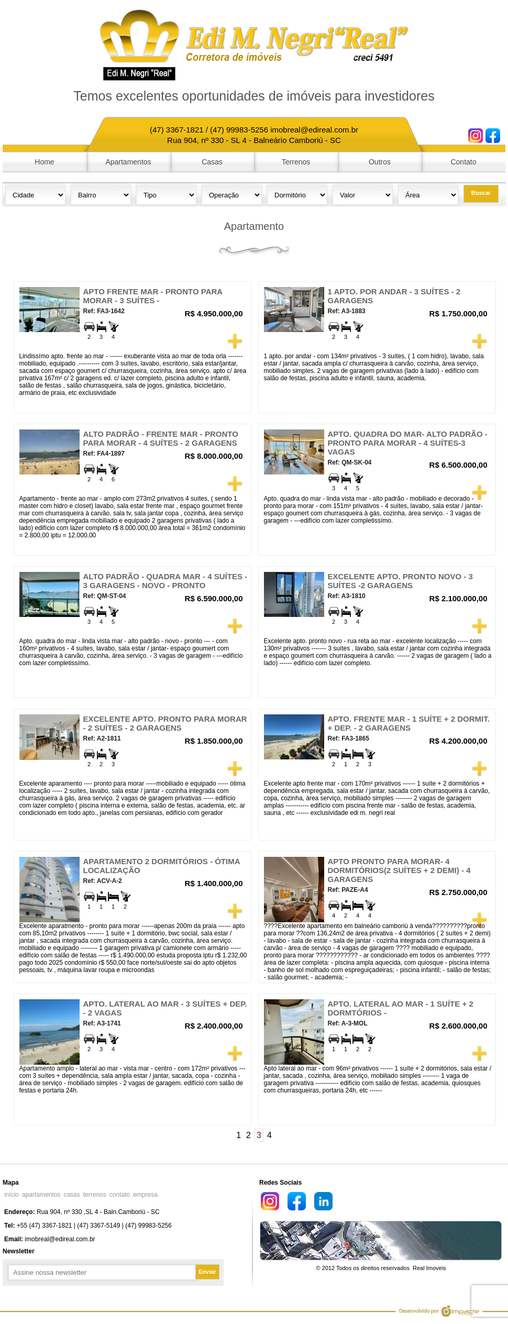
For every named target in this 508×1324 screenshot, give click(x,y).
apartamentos (41, 1194)
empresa (145, 1194)
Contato (463, 162)
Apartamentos (128, 162)
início (11, 1194)
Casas (212, 162)
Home (44, 162)
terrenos (94, 1194)
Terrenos (296, 162)
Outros (380, 162)
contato (119, 1194)
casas (71, 1194)
